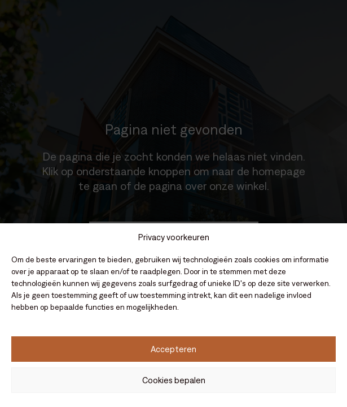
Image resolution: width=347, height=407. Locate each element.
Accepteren (173, 349)
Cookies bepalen (173, 380)
